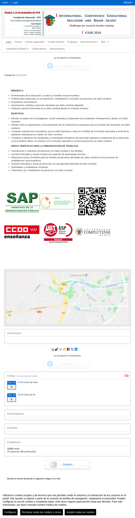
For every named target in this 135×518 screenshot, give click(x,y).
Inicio (5, 2)
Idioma (128, 2)
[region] (67, 503)
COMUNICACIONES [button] (17, 48)
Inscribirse (67, 65)
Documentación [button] (89, 42)
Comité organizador (35, 42)
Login (15, 2)
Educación (22, 75)
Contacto (67, 464)
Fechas (18, 42)
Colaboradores (39, 48)
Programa (72, 42)
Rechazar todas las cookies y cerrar (41, 512)
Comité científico (56, 42)
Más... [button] (105, 42)
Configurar (10, 512)
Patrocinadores (57, 48)
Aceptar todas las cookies (80, 512)
